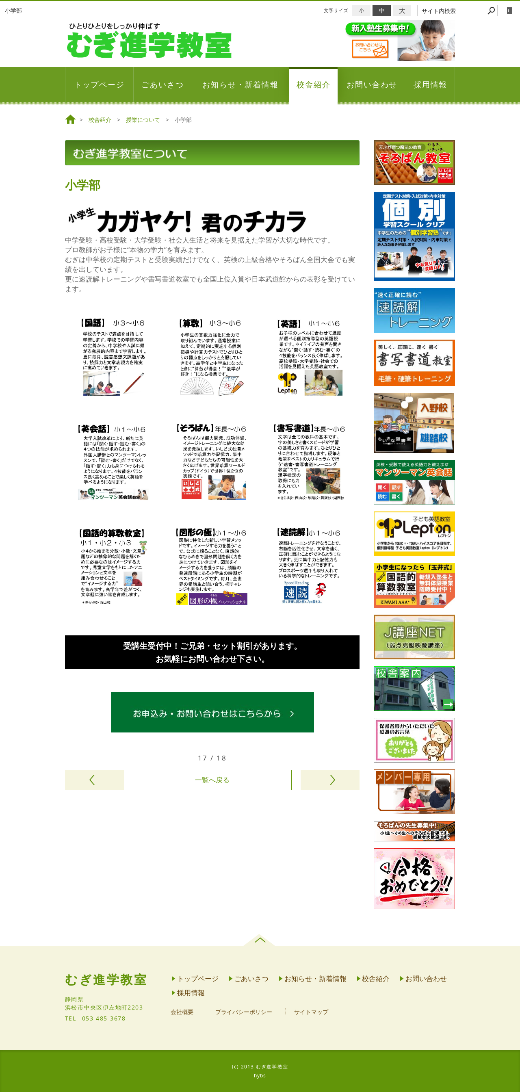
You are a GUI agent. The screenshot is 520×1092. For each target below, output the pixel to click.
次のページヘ (330, 780)
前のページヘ (94, 780)
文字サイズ (336, 10)
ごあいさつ (162, 84)
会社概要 (182, 1012)
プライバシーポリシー (243, 1012)
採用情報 (431, 84)
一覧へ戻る (212, 779)
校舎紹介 (314, 84)
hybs (260, 1075)
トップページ (99, 84)
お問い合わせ (372, 84)
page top (260, 940)
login (509, 10)
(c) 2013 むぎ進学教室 (260, 1066)
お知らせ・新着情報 (240, 84)
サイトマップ (311, 1012)
